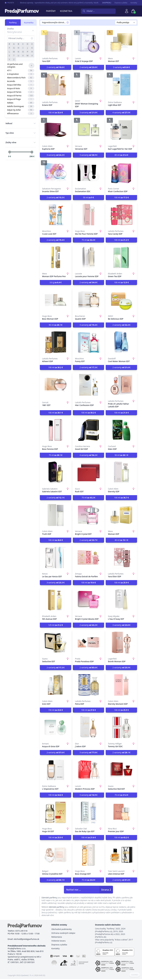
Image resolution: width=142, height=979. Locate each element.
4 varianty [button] (121, 112)
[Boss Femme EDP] (55, 430)
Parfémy (51, 11)
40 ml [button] (121, 540)
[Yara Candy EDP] (121, 215)
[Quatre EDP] (88, 300)
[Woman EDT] (121, 42)
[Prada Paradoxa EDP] (88, 642)
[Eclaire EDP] (55, 85)
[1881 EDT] (55, 385)
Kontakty (134, 3)
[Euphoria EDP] (55, 130)
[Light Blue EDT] (121, 85)
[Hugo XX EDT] (55, 812)
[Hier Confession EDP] (88, 385)
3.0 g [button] (55, 282)
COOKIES (134, 975)
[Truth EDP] (55, 515)
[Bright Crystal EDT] (88, 515)
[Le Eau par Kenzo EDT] (55, 557)
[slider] (9, 152)
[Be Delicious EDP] (121, 300)
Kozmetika (66, 11)
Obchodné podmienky (61, 929)
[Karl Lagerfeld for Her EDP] (121, 130)
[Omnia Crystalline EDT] (55, 855)
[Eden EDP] (121, 430)
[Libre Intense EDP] (121, 855)
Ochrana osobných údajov (63, 933)
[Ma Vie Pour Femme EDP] (88, 215)
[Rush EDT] (88, 473)
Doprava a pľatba (121, 3)
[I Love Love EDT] (55, 215)
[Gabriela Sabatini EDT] (55, 473)
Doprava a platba (59, 944)
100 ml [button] (55, 112)
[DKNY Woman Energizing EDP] (88, 85)
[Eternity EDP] (121, 473)
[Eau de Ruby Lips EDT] (88, 812)
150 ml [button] (55, 710)
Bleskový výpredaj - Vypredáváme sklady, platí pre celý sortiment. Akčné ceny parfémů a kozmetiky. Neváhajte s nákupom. (62, 3)
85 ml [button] (121, 155)
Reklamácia (56, 937)
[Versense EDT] (88, 130)
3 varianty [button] (121, 67)
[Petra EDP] (88, 685)
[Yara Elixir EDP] (121, 557)
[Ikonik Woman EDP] (121, 642)
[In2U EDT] (55, 685)
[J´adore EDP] (88, 727)
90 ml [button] (55, 325)
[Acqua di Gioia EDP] (55, 727)
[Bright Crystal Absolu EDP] (88, 600)
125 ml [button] (55, 625)
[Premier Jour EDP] (121, 812)
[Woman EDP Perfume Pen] (55, 257)
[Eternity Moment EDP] (121, 685)
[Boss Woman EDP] (55, 300)
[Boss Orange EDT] (88, 855)
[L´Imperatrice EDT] (55, 770)
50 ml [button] (88, 197)
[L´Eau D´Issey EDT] (121, 600)
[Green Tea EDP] (121, 257)
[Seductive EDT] (55, 642)
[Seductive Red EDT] (121, 770)
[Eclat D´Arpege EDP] (88, 42)
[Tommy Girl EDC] (121, 727)
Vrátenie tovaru (58, 940)
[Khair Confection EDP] (121, 172)
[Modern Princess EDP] (88, 770)
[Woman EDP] (121, 515)
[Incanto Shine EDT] (55, 172)
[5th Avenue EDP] (55, 600)
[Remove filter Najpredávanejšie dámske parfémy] (68, 22)
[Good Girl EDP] (88, 430)
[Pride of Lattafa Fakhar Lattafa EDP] (121, 385)
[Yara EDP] (55, 42)
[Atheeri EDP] (55, 342)
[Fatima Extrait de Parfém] (88, 557)
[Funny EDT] (88, 342)
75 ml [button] (88, 240)
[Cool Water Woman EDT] (121, 342)
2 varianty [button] (55, 67)
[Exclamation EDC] (88, 172)
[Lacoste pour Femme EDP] (88, 257)
